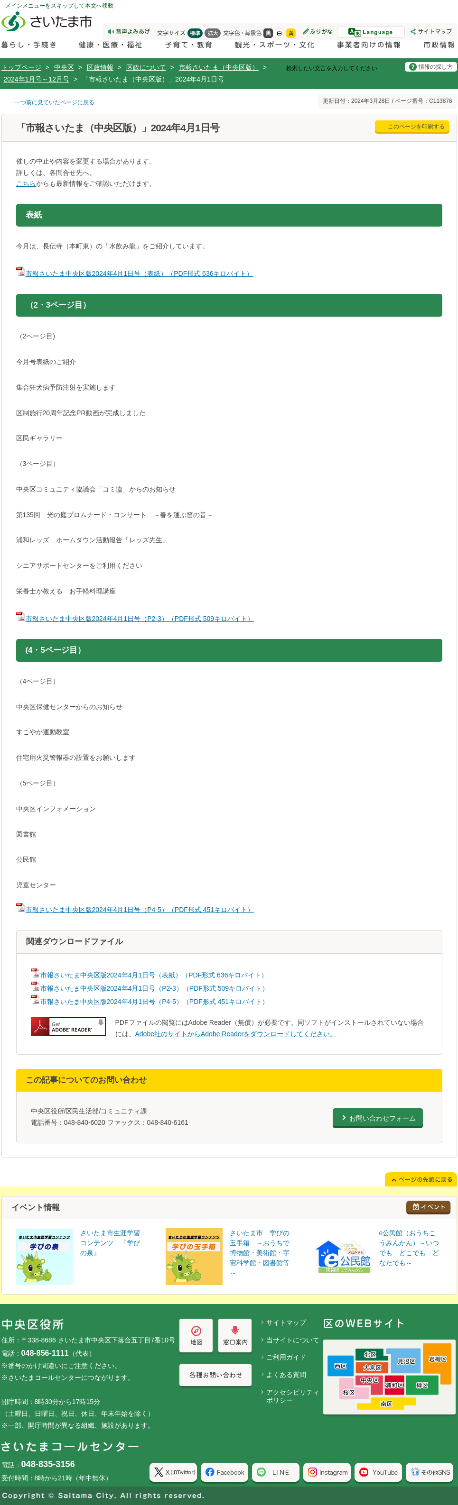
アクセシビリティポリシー (292, 1396)
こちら (26, 183)
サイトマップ (286, 1322)
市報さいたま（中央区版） (219, 67)
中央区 (64, 67)
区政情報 (100, 67)
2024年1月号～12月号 (37, 79)
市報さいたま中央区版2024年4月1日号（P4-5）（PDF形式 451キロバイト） (135, 909)
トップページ (21, 67)
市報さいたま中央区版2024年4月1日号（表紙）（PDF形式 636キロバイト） (134, 273)
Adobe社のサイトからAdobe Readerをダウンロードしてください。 (236, 1034)
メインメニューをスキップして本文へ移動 (59, 5)
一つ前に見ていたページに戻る (54, 102)
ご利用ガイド (286, 1357)
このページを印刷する (416, 126)
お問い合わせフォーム (382, 1118)
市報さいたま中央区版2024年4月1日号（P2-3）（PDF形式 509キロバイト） (135, 618)
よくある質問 (286, 1374)
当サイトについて (292, 1340)
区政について (146, 67)
